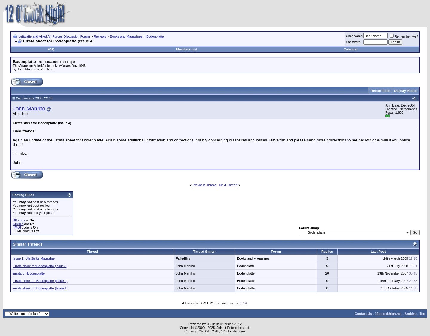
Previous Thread (205, 185)
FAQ (51, 49)
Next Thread (228, 185)
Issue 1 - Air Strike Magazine (34, 258)
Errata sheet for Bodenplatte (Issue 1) (40, 288)
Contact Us (363, 313)
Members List (186, 49)
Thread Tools (380, 91)
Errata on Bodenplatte (29, 273)
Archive (411, 313)
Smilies (18, 224)
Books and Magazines (126, 36)
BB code (19, 220)
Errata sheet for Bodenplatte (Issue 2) (40, 281)
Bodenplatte (155, 36)
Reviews (100, 36)
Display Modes (405, 91)
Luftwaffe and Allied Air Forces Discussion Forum (54, 36)
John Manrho (29, 108)
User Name (354, 36)
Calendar (351, 49)
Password (353, 42)
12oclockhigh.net (388, 313)
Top (422, 313)
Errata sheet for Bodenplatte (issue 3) (40, 266)
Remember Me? (404, 36)
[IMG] (17, 227)
